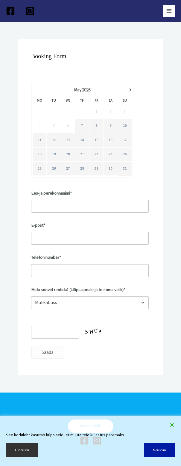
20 (68, 154)
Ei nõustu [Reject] (22, 450)
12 (53, 140)
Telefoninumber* (46, 257)
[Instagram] (30, 11)
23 (110, 154)
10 (125, 126)
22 (96, 154)
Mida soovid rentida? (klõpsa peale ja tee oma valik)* (78, 289)
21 (82, 154)
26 (53, 168)
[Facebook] (10, 11)
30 (110, 168)
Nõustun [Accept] (159, 450)
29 (96, 168)
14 (82, 140)
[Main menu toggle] (169, 11)
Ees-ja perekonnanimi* (51, 193)
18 (39, 154)
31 (125, 168)
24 (125, 154)
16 (110, 140)
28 (82, 168)
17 (125, 140)
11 (39, 140)
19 (53, 154)
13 (68, 140)
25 (39, 168)
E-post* (38, 225)
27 (68, 168)
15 (96, 140)
